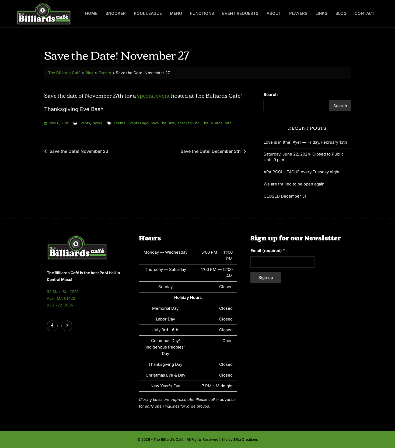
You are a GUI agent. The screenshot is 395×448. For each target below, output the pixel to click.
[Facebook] (52, 326)
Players (298, 13)
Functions (202, 13)
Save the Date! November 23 (79, 151)
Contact (365, 13)
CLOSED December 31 (285, 195)
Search (271, 94)
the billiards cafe (217, 123)
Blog (341, 13)
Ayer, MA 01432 (61, 298)
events (119, 123)
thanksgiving (188, 123)
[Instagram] (66, 326)
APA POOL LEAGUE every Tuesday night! (302, 171)
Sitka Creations (245, 439)
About (274, 13)
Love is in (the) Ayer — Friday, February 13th (305, 141)
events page (138, 123)
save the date (163, 123)
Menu (176, 13)
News (97, 123)
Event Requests (240, 13)
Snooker (116, 13)
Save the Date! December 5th (211, 151)
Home (91, 13)
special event (153, 95)
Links (321, 13)
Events (84, 123)
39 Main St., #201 (62, 291)
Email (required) (267, 250)
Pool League (148, 13)
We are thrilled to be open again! (295, 183)
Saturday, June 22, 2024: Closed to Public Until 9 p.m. (304, 156)
